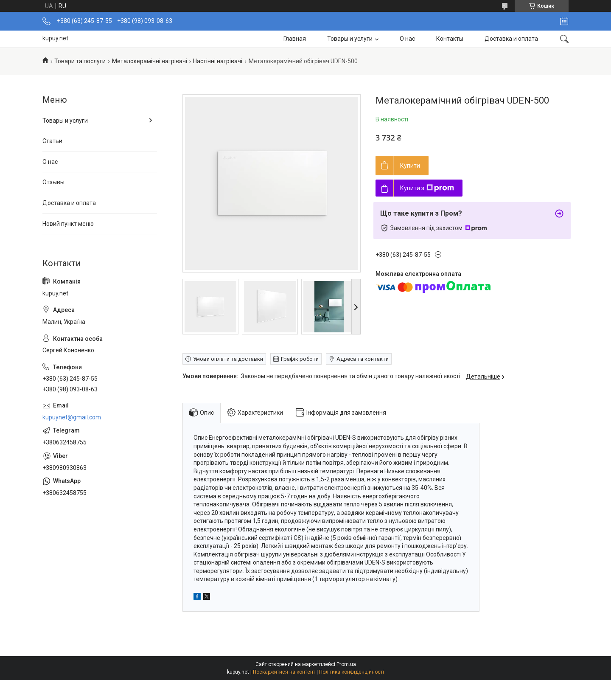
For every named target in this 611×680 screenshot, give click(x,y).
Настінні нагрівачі (217, 61)
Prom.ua (346, 664)
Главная (294, 38)
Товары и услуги (350, 38)
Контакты (449, 38)
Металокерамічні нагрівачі (149, 61)
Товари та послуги (80, 61)
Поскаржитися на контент (284, 672)
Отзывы (53, 182)
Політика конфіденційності (351, 672)
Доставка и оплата (511, 38)
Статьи (52, 141)
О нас (407, 38)
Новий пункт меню (68, 223)
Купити (410, 165)
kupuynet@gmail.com (71, 417)
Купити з (427, 188)
